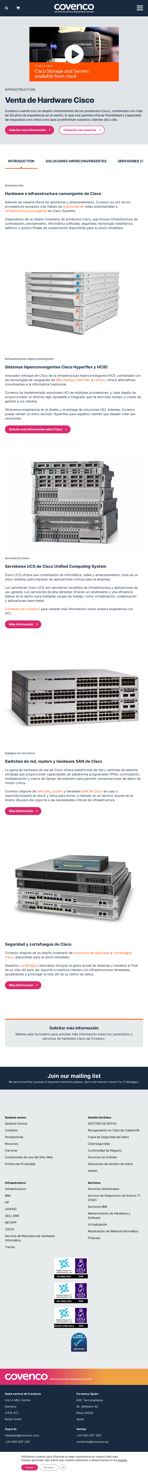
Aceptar (29, 1467)
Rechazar (49, 1467)
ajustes (122, 1460)
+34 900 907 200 (17, 1441)
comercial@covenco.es (92, 1441)
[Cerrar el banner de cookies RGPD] (63, 1467)
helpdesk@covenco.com (22, 1435)
